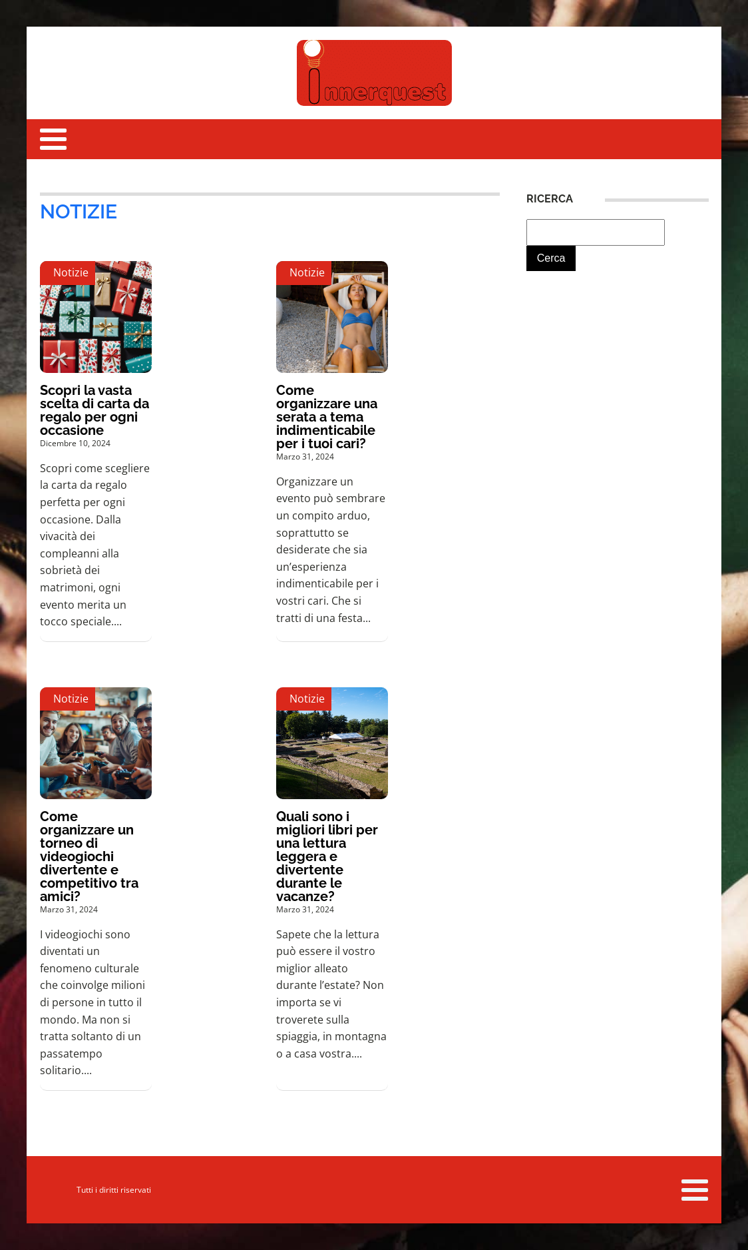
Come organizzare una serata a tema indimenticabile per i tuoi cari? (326, 417)
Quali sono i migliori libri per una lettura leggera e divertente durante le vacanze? (327, 856)
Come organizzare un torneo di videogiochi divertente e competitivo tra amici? (89, 856)
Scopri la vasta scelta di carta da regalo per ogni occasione (94, 410)
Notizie (78, 211)
